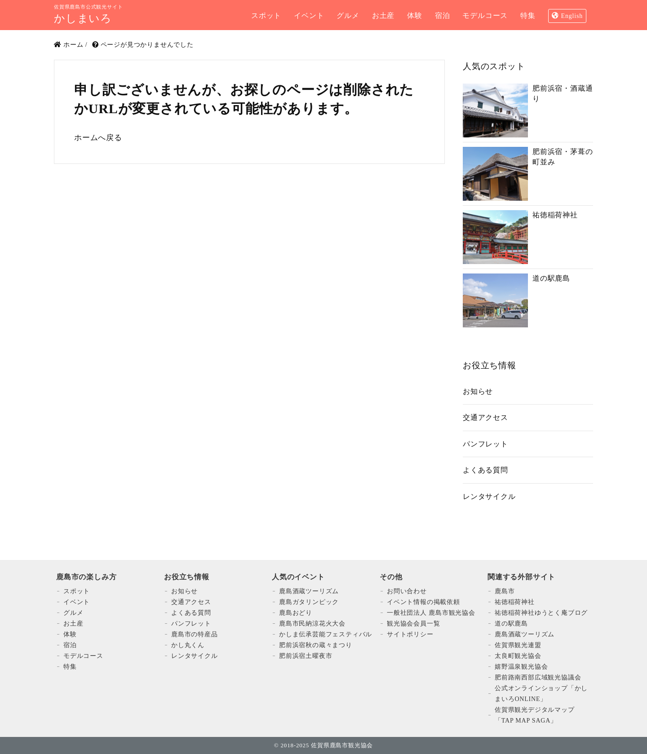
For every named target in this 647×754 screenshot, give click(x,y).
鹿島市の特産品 (194, 634)
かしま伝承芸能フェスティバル (325, 634)
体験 (70, 634)
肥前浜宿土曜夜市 (305, 656)
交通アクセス (485, 417)
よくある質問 (485, 470)
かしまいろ (83, 18)
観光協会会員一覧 (413, 623)
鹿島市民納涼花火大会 (312, 623)
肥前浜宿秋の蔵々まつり (315, 645)
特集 (70, 666)
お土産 (73, 623)
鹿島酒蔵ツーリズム (309, 591)
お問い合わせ (407, 591)
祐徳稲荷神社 (515, 602)
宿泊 (70, 645)
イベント (76, 602)
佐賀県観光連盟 (518, 645)
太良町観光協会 (518, 656)
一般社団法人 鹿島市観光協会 (431, 612)
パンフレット (485, 444)
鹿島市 (504, 591)
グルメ (73, 612)
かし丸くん (187, 645)
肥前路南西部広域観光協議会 (538, 677)
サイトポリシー (410, 634)
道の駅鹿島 (511, 623)
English (572, 16)
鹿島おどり (295, 612)
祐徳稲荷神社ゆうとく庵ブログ (541, 612)
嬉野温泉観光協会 (521, 666)
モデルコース (83, 656)
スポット (76, 591)
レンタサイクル (489, 496)
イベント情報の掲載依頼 (423, 602)
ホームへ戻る (98, 137)
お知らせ (478, 391)
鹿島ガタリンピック (309, 602)
